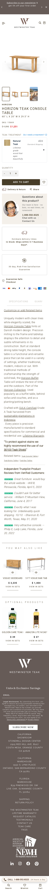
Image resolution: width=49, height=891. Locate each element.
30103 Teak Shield (15, 449)
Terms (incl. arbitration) (16, 719)
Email (6, 695)
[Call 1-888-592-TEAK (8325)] (24, 879)
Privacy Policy (33, 719)
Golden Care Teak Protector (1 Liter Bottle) (13, 632)
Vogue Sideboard (13, 578)
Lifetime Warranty (33, 435)
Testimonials (24, 820)
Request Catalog (24, 816)
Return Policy (24, 802)
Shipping (24, 799)
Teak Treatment (11, 135)
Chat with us (29, 218)
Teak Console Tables (30, 456)
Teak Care (24, 826)
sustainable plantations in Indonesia (19, 417)
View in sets (13, 587)
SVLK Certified (28, 407)
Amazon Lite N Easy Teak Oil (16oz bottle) (36, 632)
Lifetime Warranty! (24, 813)
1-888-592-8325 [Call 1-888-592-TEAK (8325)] (30, 215)
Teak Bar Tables (26, 461)
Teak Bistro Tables (11, 461)
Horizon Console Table (17, 326)
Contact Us (28, 221)
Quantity (7, 168)
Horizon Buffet (29, 378)
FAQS (25, 830)
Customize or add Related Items (23, 310)
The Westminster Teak (24, 810)
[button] (2, 7)
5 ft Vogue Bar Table (36, 578)
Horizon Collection (15, 389)
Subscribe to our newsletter (27, 3)
